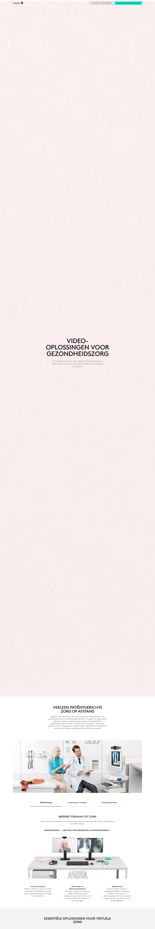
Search (128, 7)
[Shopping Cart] (147, 7)
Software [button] (46, 7)
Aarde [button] (34, 7)
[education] (40, 2)
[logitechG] (20, 2)
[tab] (46, 802)
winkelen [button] (23, 7)
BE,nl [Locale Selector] (146, 2)
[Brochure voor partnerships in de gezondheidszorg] (87, 830)
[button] (18, 13)
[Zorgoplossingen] (52, 830)
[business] (30, 2)
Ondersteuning (134, 2)
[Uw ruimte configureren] (101, 13)
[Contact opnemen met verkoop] (128, 13)
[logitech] (10, 2)
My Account (142, 7)
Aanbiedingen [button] (60, 7)
